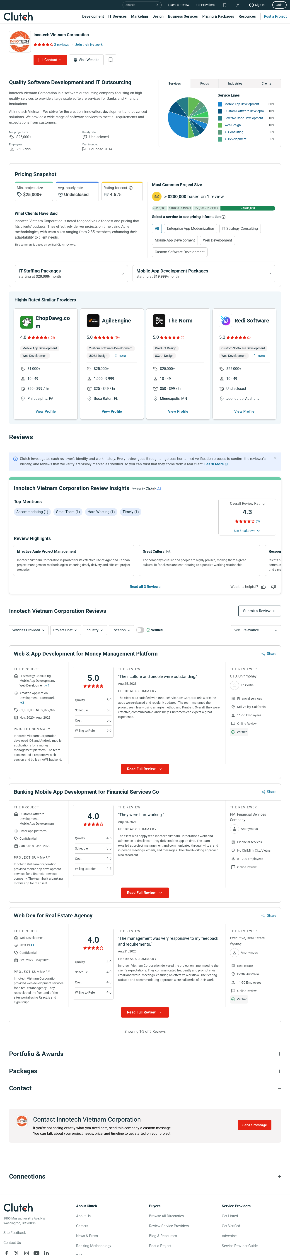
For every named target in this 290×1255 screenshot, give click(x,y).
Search (130, 5)
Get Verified (231, 1229)
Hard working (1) (101, 515)
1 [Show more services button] (49, 689)
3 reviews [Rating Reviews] (61, 45)
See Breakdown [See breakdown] (245, 534)
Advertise (229, 1239)
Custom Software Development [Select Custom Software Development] (180, 252)
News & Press (87, 1239)
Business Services (183, 16)
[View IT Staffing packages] (71, 273)
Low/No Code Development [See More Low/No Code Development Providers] (244, 118)
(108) (51, 341)
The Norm (180, 324)
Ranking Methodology (93, 1249)
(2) (249, 341)
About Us (83, 1219)
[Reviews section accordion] (145, 440)
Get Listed (230, 1219)
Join (279, 5)
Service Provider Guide (240, 1249)
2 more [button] (120, 359)
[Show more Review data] (145, 772)
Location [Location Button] (119, 634)
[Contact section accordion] (145, 1092)
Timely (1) (131, 515)
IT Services (117, 16)
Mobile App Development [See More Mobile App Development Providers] (242, 104)
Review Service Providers (169, 1229)
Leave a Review (178, 5)
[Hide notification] (275, 462)
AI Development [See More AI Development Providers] (235, 139)
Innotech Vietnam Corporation (61, 34)
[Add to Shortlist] (110, 60)
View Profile (46, 415)
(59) (117, 341)
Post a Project (275, 16)
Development (93, 16)
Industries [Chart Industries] (235, 83)
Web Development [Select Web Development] (217, 240)
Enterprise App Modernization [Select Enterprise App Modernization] (190, 228)
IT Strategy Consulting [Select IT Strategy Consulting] (240, 228)
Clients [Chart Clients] (266, 83)
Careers (82, 1229)
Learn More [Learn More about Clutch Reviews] (214, 468)
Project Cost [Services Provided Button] (62, 634)
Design (158, 16)
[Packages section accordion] (145, 1074)
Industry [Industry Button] (92, 634)
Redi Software (251, 324)
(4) (182, 341)
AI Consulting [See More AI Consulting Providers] (234, 132)
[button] (28, 634)
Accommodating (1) (32, 515)
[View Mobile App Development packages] (204, 273)
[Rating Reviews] (43, 44)
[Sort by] (256, 634)
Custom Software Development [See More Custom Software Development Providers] (245, 111)
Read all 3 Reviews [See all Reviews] (145, 590)
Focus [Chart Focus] (204, 83)
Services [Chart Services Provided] (174, 83)
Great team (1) (68, 515)
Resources (247, 16)
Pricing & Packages (218, 16)
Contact (50, 60)
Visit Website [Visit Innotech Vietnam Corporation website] (89, 60)
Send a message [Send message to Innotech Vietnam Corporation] (254, 1128)
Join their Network (89, 44)
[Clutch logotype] (18, 1211)
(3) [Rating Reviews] (258, 525)
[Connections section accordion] (145, 1180)
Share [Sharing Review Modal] (271, 657)
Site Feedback (14, 1236)
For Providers (205, 5)
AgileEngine (116, 324)
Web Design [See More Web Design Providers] (233, 125)
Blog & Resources (163, 1239)
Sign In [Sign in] (260, 5)
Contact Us (12, 1246)
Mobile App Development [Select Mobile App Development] (175, 240)
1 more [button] (259, 359)
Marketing (139, 16)
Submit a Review (257, 614)
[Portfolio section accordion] (145, 1057)
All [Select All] (157, 228)
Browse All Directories (166, 1219)
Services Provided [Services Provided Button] (26, 634)
